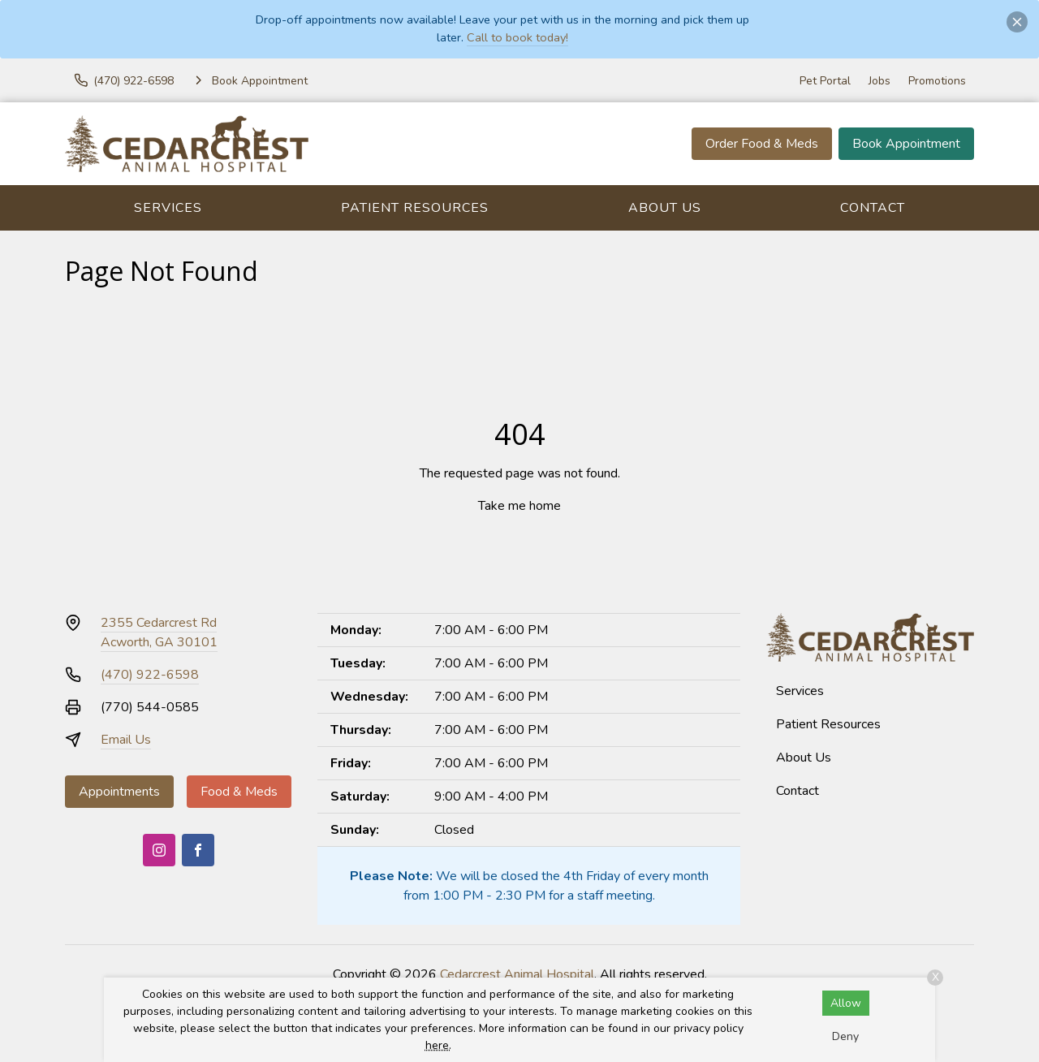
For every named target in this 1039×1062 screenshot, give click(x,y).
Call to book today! (517, 37)
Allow (845, 1003)
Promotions (937, 80)
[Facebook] (198, 850)
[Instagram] (159, 850)
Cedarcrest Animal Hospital (517, 974)
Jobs (879, 80)
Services (168, 208)
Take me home (519, 506)
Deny (845, 1036)
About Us (664, 208)
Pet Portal (825, 80)
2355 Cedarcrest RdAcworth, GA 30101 (159, 632)
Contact (872, 208)
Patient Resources (415, 208)
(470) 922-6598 (150, 675)
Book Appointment (906, 144)
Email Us (126, 740)
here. (438, 1045)
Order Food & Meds (761, 144)
